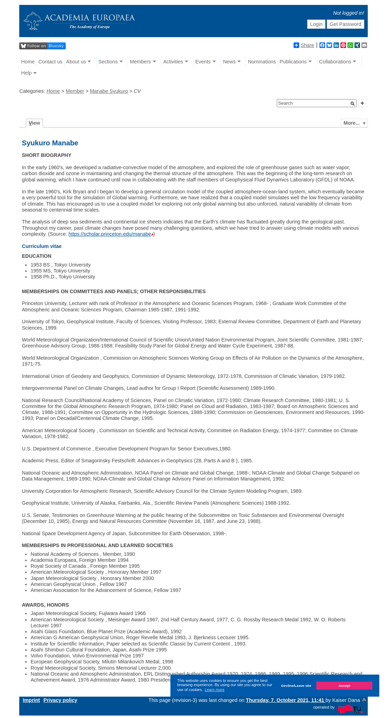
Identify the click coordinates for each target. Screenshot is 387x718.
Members (140, 61)
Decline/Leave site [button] (296, 686)
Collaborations (335, 61)
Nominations (262, 61)
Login (316, 24)
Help (26, 73)
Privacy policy (60, 700)
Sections (108, 61)
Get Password (345, 24)
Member (75, 91)
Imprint (31, 700)
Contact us (50, 61)
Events (203, 61)
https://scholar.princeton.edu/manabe (110, 234)
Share (304, 45)
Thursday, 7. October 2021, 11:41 (286, 700)
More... (352, 123)
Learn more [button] (214, 690)
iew (34, 123)
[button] (353, 103)
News (229, 61)
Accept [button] (344, 686)
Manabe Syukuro (109, 91)
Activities (173, 61)
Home (28, 61)
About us (76, 61)
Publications (293, 61)
